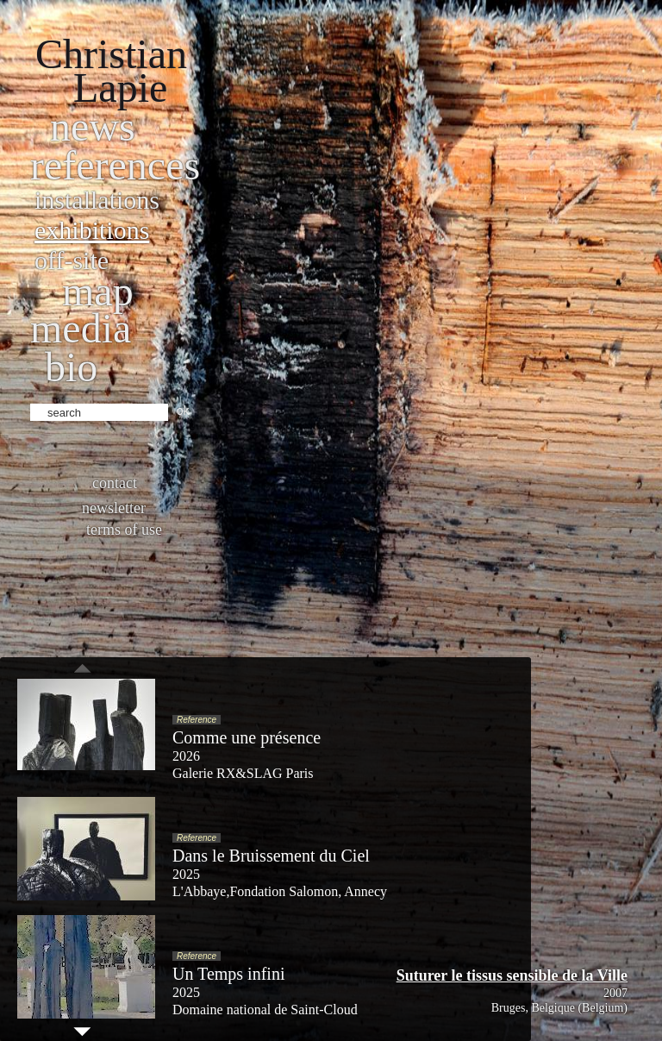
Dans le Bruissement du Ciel (271, 855)
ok (183, 410)
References (115, 165)
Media (80, 328)
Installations (96, 199)
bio (71, 367)
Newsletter (114, 508)
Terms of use (124, 529)
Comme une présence (246, 737)
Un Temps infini (228, 973)
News (92, 126)
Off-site (71, 260)
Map (98, 291)
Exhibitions (91, 230)
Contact (114, 483)
